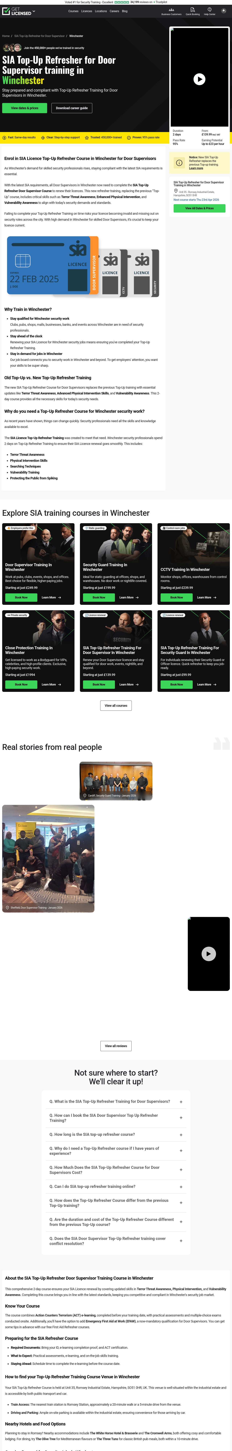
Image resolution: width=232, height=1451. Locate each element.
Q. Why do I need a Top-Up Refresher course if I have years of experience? (104, 1151)
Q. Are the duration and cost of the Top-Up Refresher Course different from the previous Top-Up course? (111, 1222)
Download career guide (72, 108)
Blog (124, 11)
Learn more (196, 168)
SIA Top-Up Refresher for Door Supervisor (39, 36)
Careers (114, 11)
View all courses (116, 705)
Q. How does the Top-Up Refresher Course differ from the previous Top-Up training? (108, 1203)
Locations (101, 11)
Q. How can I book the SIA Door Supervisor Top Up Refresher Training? (103, 1118)
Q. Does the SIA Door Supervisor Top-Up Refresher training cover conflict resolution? (107, 1241)
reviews (139, 2)
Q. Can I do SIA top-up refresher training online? (92, 1186)
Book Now (21, 597)
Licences (86, 11)
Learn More (51, 597)
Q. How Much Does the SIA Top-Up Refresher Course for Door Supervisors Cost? (104, 1170)
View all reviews (116, 1046)
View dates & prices (24, 108)
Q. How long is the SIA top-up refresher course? (92, 1134)
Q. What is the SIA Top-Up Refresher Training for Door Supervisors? (109, 1101)
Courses (73, 11)
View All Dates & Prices (199, 208)
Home (6, 36)
